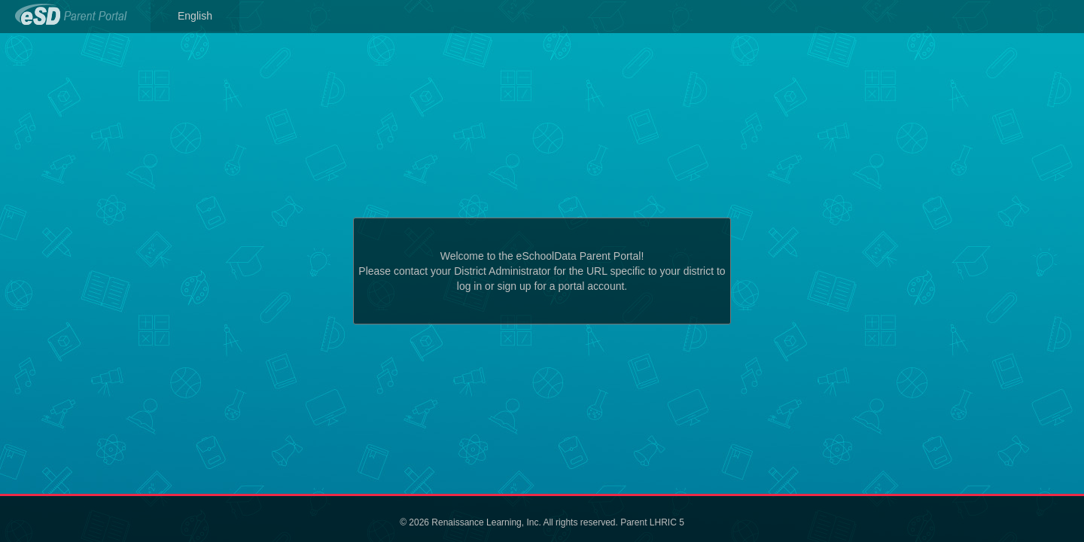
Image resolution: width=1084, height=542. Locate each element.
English (195, 16)
